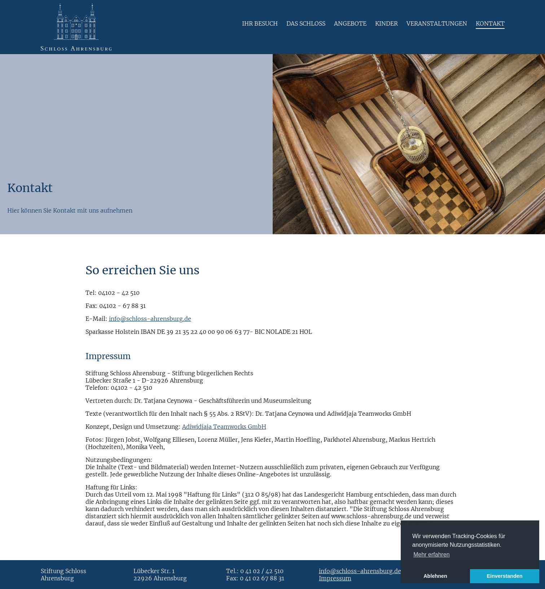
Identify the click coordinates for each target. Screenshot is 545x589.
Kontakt (490, 23)
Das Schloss (305, 23)
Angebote (350, 23)
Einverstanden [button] (504, 576)
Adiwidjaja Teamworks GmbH (224, 426)
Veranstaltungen (436, 23)
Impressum (335, 578)
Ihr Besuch (260, 23)
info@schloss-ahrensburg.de (150, 318)
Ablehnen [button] (435, 576)
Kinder (386, 23)
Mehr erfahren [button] (431, 554)
